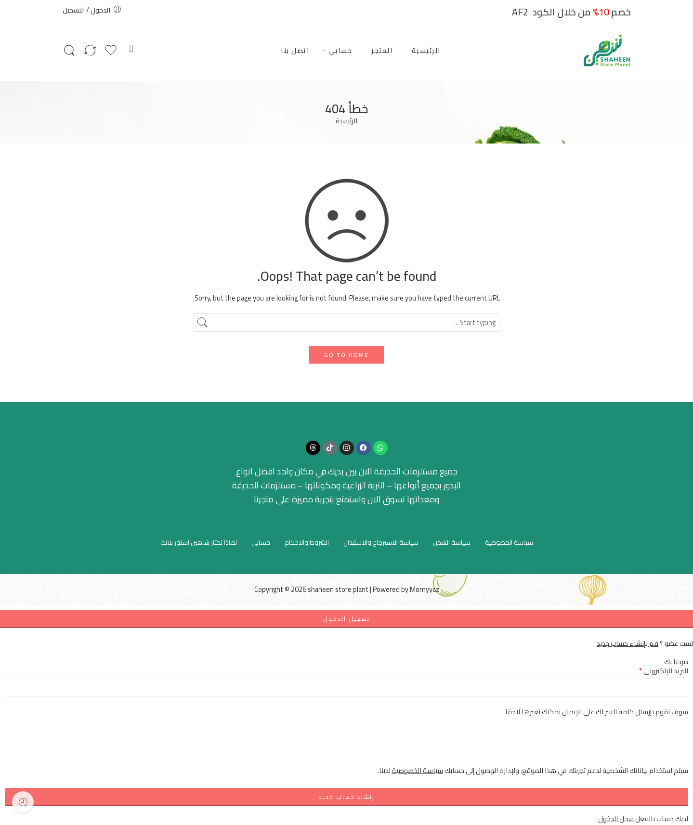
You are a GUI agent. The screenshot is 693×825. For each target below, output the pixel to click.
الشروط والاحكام (307, 542)
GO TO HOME (346, 354)
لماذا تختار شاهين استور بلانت (198, 542)
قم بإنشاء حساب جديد (627, 643)
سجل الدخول (616, 818)
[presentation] (615, 746)
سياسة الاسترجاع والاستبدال (380, 542)
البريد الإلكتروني (663, 670)
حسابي (340, 50)
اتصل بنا (295, 50)
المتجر (381, 50)
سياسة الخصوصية (509, 542)
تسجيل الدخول (346, 618)
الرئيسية (426, 50)
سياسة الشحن (452, 542)
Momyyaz (424, 589)
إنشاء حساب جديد (347, 796)
